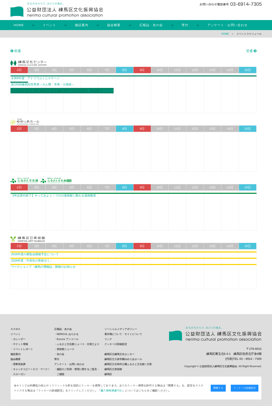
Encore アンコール (67, 339)
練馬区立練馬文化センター (119, 354)
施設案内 (81, 25)
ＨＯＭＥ (15, 329)
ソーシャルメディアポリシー (120, 329)
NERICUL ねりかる (67, 334)
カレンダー (19, 339)
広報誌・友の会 (151, 25)
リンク (108, 339)
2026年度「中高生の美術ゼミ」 (32, 260)
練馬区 (108, 374)
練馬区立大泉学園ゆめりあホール (123, 359)
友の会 (60, 354)
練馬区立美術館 (113, 369)
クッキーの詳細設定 (115, 344)
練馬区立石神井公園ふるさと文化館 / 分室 (128, 364)
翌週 (251, 51)
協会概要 (114, 25)
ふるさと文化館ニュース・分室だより (78, 344)
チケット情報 (20, 344)
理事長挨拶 (19, 364)
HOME (19, 25)
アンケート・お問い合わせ (227, 25)
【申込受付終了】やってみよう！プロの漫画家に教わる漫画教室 (53, 195)
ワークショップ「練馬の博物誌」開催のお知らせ (43, 266)
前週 (15, 51)
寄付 (185, 25)
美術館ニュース (65, 349)
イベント (49, 25)
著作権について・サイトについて (123, 334)
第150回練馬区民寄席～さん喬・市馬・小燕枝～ (42, 84)
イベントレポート (23, 349)
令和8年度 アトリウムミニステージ (35, 78)
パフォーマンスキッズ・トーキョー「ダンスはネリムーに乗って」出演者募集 (62, 90)
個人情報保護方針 (108, 390)
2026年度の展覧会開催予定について (35, 254)
